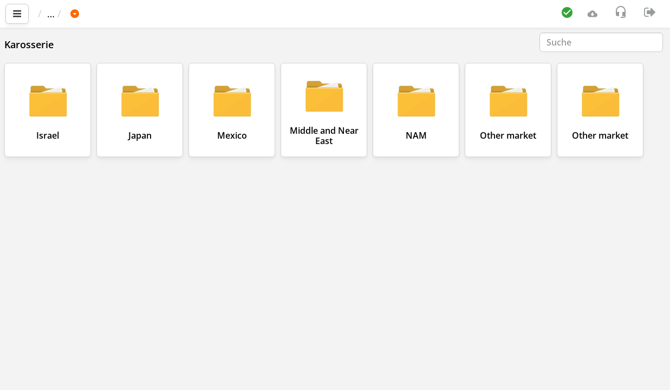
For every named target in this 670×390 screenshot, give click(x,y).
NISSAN (181, 13)
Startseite (64, 13)
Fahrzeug (128, 13)
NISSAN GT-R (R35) (255, 13)
